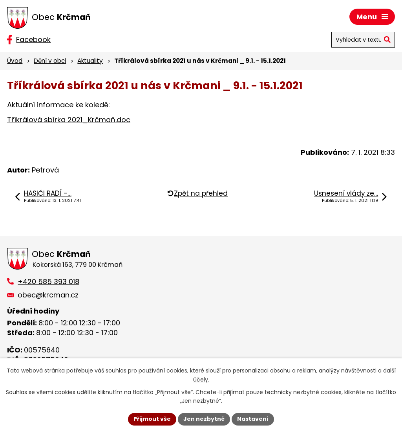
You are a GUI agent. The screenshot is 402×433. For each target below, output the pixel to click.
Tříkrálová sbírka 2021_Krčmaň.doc (68, 120)
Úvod (14, 61)
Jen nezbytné (204, 419)
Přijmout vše (152, 419)
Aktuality (90, 61)
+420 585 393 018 (48, 281)
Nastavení (253, 419)
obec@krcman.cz (48, 295)
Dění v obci (50, 61)
